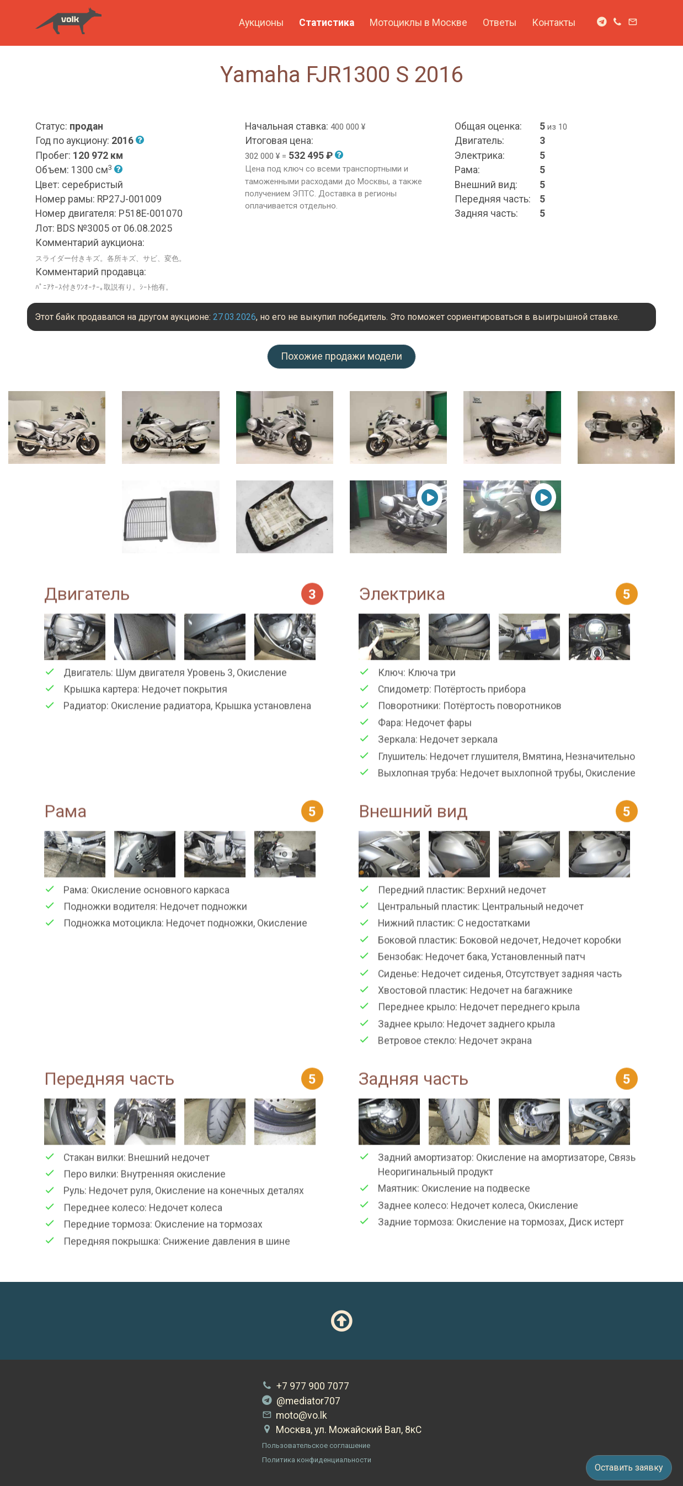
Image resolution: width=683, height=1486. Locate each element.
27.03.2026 (234, 317)
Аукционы (261, 22)
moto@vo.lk (294, 1415)
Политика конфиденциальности (316, 1460)
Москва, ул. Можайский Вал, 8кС (341, 1429)
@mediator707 (301, 1401)
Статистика (326, 22)
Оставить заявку (629, 1467)
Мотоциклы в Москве (418, 22)
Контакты (553, 22)
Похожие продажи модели (341, 356)
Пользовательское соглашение (316, 1445)
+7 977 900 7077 (305, 1386)
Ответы (499, 22)
